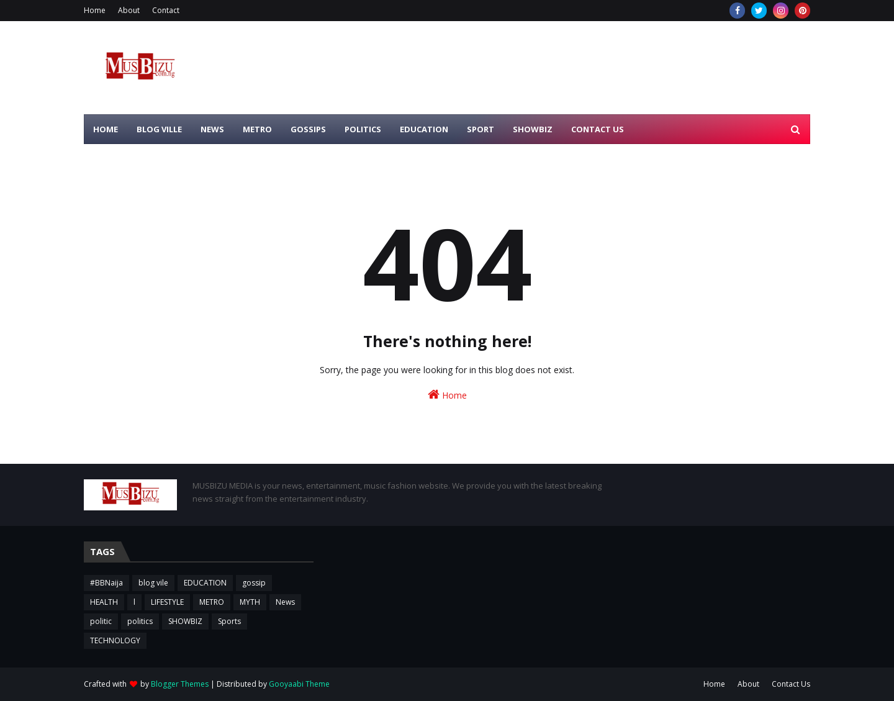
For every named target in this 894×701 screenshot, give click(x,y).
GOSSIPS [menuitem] (308, 129)
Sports (229, 621)
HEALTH (104, 602)
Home (95, 10)
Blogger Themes (180, 684)
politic (101, 621)
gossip (254, 582)
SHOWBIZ (185, 621)
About (129, 10)
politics (140, 621)
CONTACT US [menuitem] (597, 129)
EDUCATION (205, 582)
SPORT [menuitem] (480, 129)
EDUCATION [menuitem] (424, 129)
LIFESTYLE (167, 602)
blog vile (153, 582)
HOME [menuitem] (105, 129)
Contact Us (791, 684)
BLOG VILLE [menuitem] (159, 129)
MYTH (250, 602)
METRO (211, 602)
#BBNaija (106, 582)
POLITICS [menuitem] (363, 129)
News (285, 602)
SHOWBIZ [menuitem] (533, 129)
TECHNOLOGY (115, 640)
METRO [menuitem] (257, 129)
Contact (165, 10)
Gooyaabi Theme (299, 684)
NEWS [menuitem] (212, 129)
